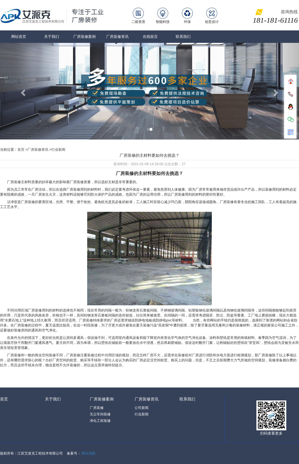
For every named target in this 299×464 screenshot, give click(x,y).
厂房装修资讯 (117, 36)
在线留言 (150, 36)
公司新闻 (142, 408)
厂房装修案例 (84, 36)
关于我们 (51, 36)
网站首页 (18, 36)
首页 (20, 150)
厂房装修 (97, 408)
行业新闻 (58, 150)
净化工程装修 (100, 421)
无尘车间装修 (100, 414)
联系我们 (183, 36)
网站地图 (88, 453)
